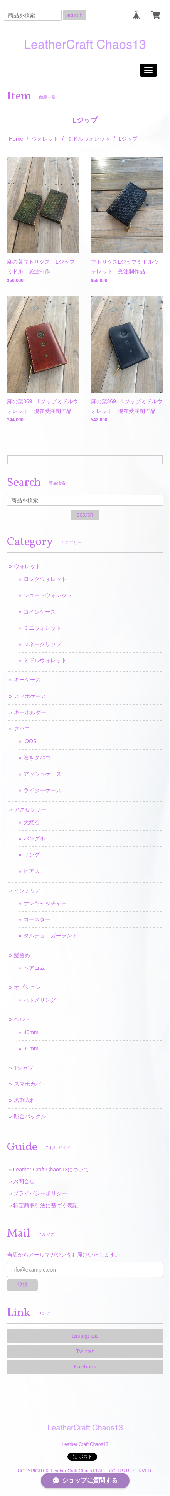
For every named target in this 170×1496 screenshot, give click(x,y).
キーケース (27, 679)
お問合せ (24, 1181)
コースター (37, 919)
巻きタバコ (37, 757)
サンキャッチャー (45, 903)
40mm (31, 1032)
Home (16, 139)
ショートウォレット (48, 595)
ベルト (22, 1019)
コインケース (40, 612)
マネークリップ (42, 644)
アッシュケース (42, 774)
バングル (34, 838)
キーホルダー (30, 712)
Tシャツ (24, 1068)
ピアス (32, 871)
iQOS (30, 741)
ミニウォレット (42, 628)
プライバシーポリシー (40, 1193)
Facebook (85, 1367)
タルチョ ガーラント (50, 935)
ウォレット (45, 139)
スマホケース (30, 696)
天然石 (32, 822)
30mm (31, 1048)
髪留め (22, 955)
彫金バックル (30, 1116)
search (74, 15)
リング (32, 854)
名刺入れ (24, 1100)
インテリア (27, 890)
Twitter (85, 1351)
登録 (22, 1285)
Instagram (85, 1336)
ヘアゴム (34, 968)
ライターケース (42, 790)
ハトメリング (40, 1000)
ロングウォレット (45, 579)
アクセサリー (30, 809)
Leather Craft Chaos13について (51, 1169)
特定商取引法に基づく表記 (45, 1205)
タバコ (22, 728)
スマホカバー (30, 1084)
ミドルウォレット (88, 139)
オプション (27, 987)
